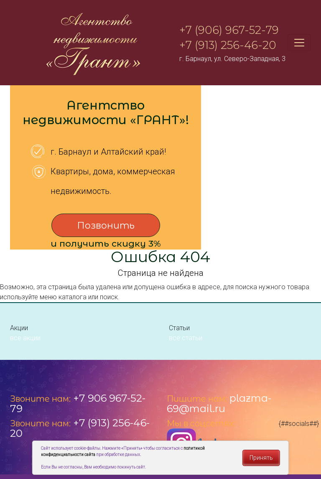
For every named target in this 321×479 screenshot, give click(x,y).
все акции (25, 338)
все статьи (185, 338)
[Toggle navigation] (299, 42)
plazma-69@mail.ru (219, 403)
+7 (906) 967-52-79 (229, 30)
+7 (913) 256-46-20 (227, 45)
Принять (261, 457)
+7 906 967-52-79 (77, 403)
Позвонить (106, 225)
